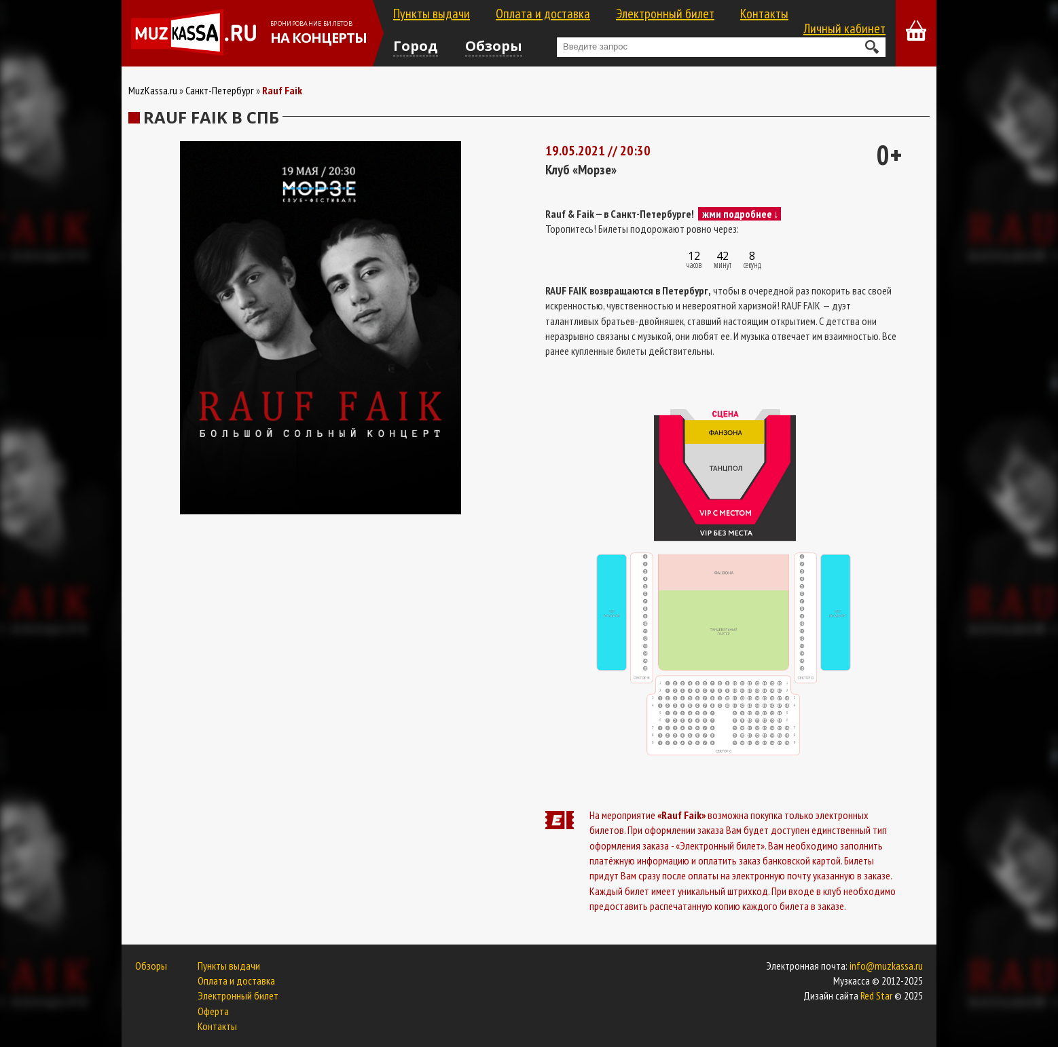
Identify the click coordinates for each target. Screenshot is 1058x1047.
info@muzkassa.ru (886, 965)
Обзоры (493, 46)
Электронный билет (665, 13)
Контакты (764, 13)
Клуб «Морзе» (581, 169)
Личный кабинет (844, 28)
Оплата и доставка (543, 13)
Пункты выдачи (431, 13)
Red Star (876, 995)
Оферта (213, 1011)
